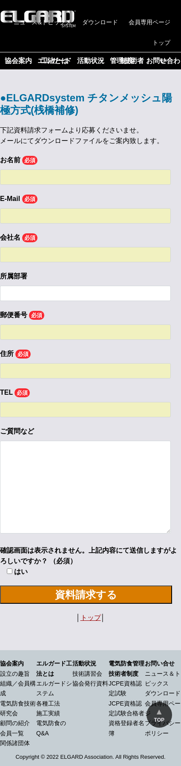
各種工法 (48, 703)
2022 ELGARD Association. (80, 757)
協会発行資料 (90, 683)
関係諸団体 (15, 743)
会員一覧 (12, 733)
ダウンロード (100, 22)
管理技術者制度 (127, 60)
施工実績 (48, 713)
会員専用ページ (149, 22)
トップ (161, 42)
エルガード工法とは (54, 60)
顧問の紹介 (15, 723)
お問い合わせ (163, 60)
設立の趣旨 (15, 673)
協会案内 (18, 60)
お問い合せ (160, 663)
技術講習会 (87, 673)
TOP (159, 720)
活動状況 (90, 60)
